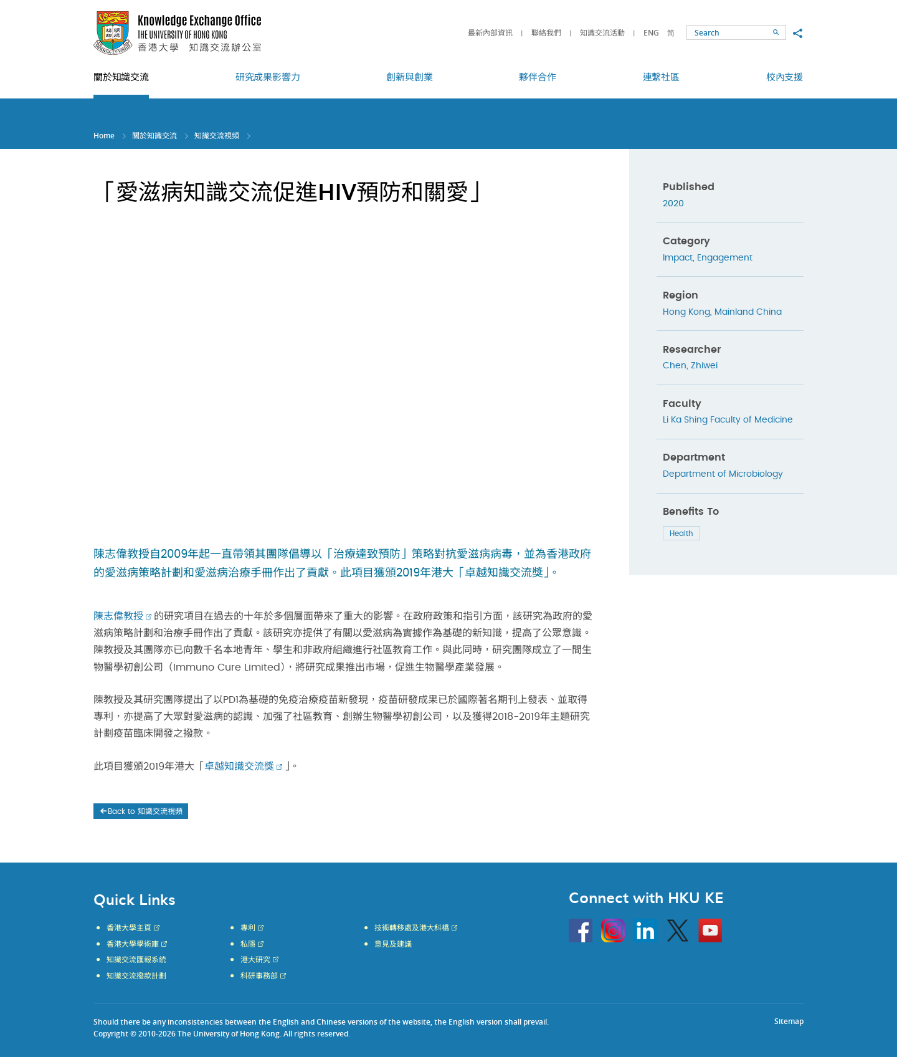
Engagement (724, 258)
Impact (678, 258)
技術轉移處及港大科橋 (411, 928)
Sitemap (789, 1021)
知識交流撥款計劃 (136, 976)
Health (681, 533)
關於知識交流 (154, 135)
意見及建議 (393, 944)
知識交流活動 (602, 32)
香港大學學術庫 (133, 944)
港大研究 (255, 960)
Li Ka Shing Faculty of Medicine (728, 420)
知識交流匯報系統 (136, 960)
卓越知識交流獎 (239, 767)
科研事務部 (259, 976)
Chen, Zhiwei (690, 365)
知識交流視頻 (216, 135)
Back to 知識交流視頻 (140, 811)
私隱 (247, 944)
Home (104, 135)
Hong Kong (686, 312)
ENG (651, 32)
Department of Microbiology (723, 474)
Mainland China (748, 312)
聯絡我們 (546, 32)
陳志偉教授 (118, 616)
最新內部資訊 (490, 32)
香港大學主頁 (129, 928)
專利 (247, 928)
